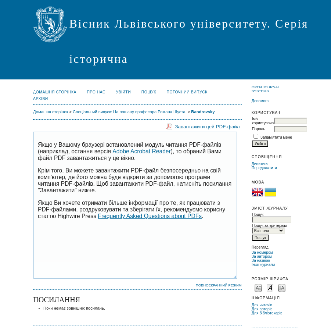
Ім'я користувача (263, 121)
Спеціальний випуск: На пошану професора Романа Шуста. (130, 112)
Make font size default (270, 287)
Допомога (260, 101)
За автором (262, 256)
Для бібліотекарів (267, 313)
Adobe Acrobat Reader (141, 151)
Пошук (148, 92)
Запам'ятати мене (276, 137)
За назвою (261, 261)
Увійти (123, 92)
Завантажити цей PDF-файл (207, 126)
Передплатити (264, 168)
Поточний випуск (186, 92)
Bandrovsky (203, 112)
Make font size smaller (258, 287)
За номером (262, 252)
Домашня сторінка (54, 92)
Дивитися (260, 164)
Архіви (40, 99)
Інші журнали (263, 265)
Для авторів (262, 309)
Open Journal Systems (266, 89)
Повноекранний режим (219, 285)
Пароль (258, 129)
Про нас (96, 92)
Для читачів (262, 305)
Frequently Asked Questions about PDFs (150, 216)
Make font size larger (281, 287)
